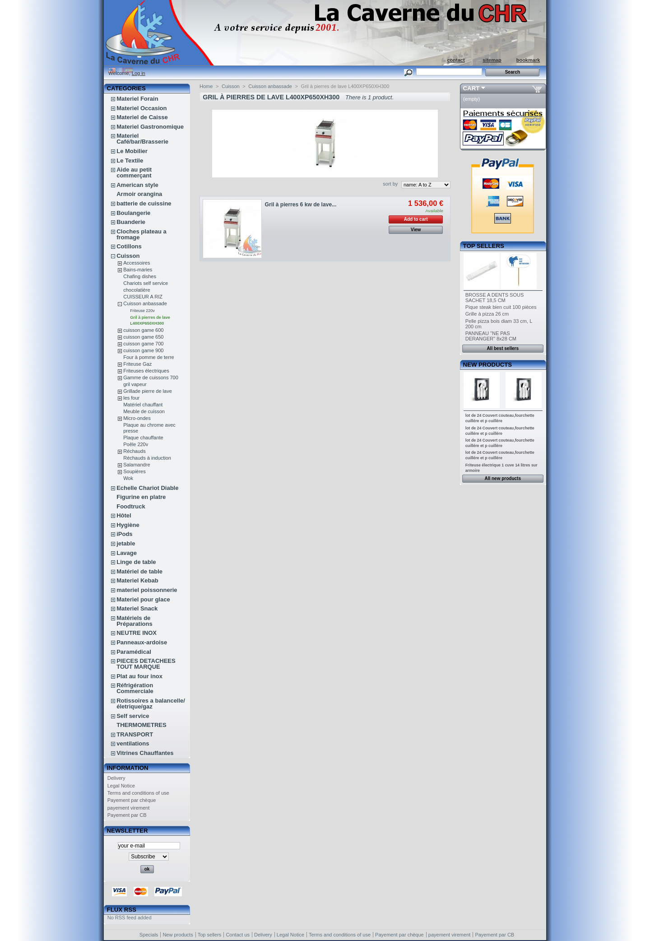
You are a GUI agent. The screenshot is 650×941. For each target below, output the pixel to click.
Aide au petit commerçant (134, 172)
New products (487, 364)
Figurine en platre (141, 497)
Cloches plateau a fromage (141, 234)
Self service (132, 716)
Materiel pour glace (143, 599)
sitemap (492, 60)
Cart (471, 88)
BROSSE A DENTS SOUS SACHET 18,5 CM (494, 297)
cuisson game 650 (143, 337)
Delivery (116, 778)
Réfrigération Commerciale (134, 688)
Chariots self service (145, 283)
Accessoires (136, 263)
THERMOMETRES (141, 725)
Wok (128, 478)
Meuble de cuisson (144, 411)
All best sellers (503, 348)
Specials (148, 934)
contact (455, 60)
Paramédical (133, 651)
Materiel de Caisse (141, 117)
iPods (124, 534)
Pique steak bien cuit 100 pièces (501, 307)
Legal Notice (121, 785)
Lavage (126, 553)
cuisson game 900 (143, 350)
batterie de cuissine (143, 203)
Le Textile (129, 160)
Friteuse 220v (142, 310)
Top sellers (483, 245)
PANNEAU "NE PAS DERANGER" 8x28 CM (490, 336)
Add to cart (416, 219)
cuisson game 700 (143, 343)
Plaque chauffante (143, 437)
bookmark (528, 60)
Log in (138, 73)
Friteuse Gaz (137, 364)
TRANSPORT (134, 734)
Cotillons (129, 246)
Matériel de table (139, 571)
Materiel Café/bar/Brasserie (142, 138)
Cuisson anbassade (145, 303)
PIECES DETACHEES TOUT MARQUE (146, 663)
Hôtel (123, 515)
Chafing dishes (139, 276)
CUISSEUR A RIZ (142, 296)
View (416, 229)
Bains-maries (137, 269)
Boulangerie (133, 213)
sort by (390, 183)
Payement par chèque (131, 800)
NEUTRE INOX (136, 632)
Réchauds (134, 451)
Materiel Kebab (137, 580)
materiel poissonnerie (146, 590)
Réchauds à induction (147, 458)
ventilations (132, 743)
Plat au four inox (139, 676)
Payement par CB (127, 815)
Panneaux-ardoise (141, 642)
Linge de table (136, 562)
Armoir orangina (139, 194)
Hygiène (127, 525)
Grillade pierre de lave (147, 391)
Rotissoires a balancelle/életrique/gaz (150, 703)
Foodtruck (130, 506)
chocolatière (136, 290)
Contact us (238, 934)
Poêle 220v (135, 444)
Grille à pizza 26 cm (487, 314)
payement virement (128, 808)
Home (206, 86)
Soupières (134, 471)
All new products (502, 478)
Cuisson (127, 255)
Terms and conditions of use (138, 793)
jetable (125, 543)
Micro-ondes (137, 418)
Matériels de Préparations (134, 621)
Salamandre (136, 464)
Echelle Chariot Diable (147, 487)
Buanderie (130, 222)
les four (131, 398)
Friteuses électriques (146, 370)
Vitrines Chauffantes (144, 753)
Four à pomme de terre (148, 357)
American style (137, 185)
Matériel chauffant (142, 404)
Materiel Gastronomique (150, 126)
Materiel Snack (137, 608)
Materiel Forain (137, 98)
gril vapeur (134, 384)
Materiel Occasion (141, 108)
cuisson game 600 (143, 330)
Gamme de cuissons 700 (150, 377)
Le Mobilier (132, 151)
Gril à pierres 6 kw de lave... (301, 204)
